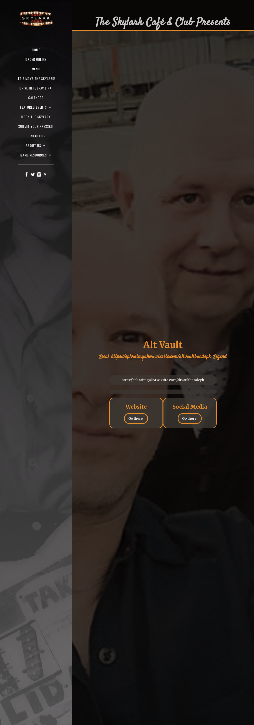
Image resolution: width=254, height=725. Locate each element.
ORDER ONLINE (35, 59)
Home (36, 49)
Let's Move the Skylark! (35, 78)
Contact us (36, 135)
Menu (36, 68)
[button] (35, 107)
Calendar (35, 97)
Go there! (136, 418)
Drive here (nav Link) (36, 87)
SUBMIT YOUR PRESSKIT (36, 126)
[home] (36, 19)
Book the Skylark (35, 116)
